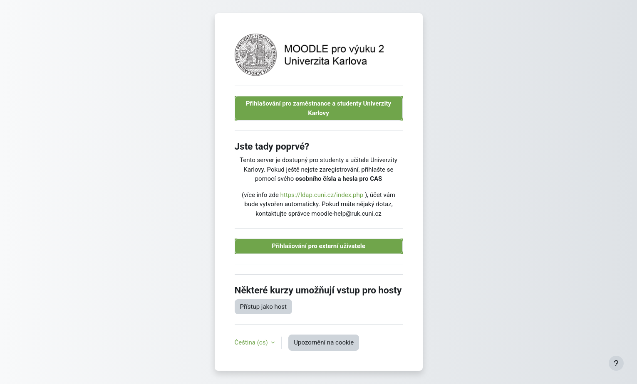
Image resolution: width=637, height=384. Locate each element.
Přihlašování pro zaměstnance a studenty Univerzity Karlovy (318, 108)
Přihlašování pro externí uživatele (318, 246)
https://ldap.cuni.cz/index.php (322, 195)
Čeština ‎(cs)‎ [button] (252, 342)
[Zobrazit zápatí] (616, 363)
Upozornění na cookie (324, 342)
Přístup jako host (263, 306)
